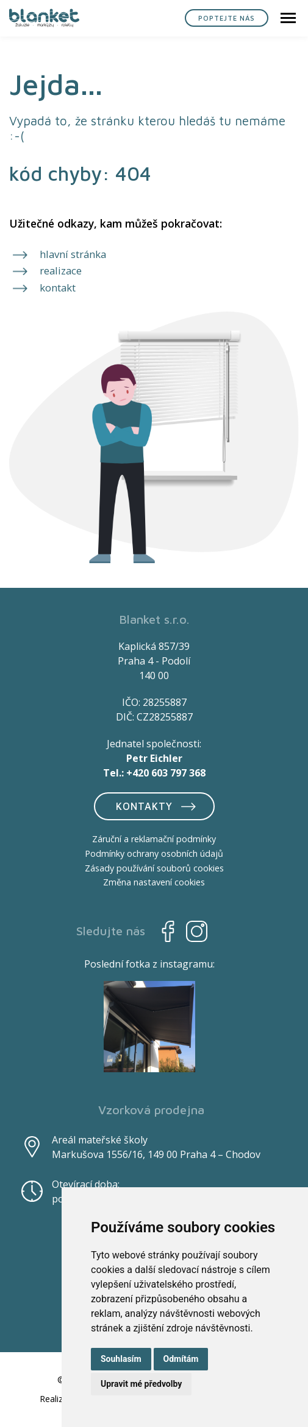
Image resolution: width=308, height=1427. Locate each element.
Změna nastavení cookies (154, 882)
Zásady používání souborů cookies (154, 868)
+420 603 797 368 (166, 773)
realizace (61, 270)
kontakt (58, 288)
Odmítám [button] (181, 1359)
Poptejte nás (226, 18)
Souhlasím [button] (121, 1359)
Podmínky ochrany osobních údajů (154, 853)
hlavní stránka (73, 254)
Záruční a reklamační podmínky (154, 839)
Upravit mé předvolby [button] (141, 1384)
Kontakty (157, 806)
